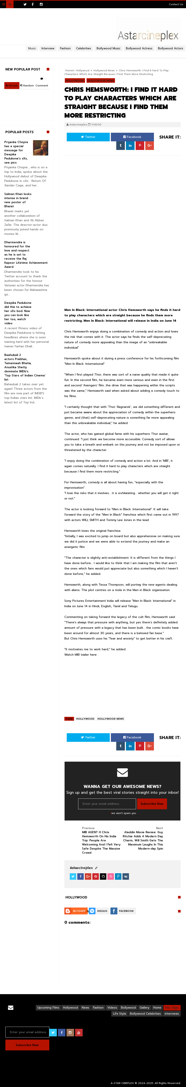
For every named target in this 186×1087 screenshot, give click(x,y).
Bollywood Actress (139, 48)
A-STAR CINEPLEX (122, 1083)
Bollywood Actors (170, 48)
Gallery (144, 1008)
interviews (172, 1014)
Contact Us (176, 4)
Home (157, 1008)
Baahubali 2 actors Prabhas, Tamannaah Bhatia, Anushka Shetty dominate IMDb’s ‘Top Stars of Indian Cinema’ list (24, 367)
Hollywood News (111, 719)
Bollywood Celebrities (145, 1014)
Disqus (102, 911)
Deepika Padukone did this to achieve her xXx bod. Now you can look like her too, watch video (17, 313)
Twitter (88, 137)
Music (32, 48)
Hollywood (85, 719)
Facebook (132, 137)
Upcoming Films (48, 1008)
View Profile (80, 868)
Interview (48, 48)
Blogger (79, 911)
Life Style (119, 1014)
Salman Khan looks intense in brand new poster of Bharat (17, 200)
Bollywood (128, 1008)
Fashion (98, 1008)
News (85, 1008)
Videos (112, 1008)
